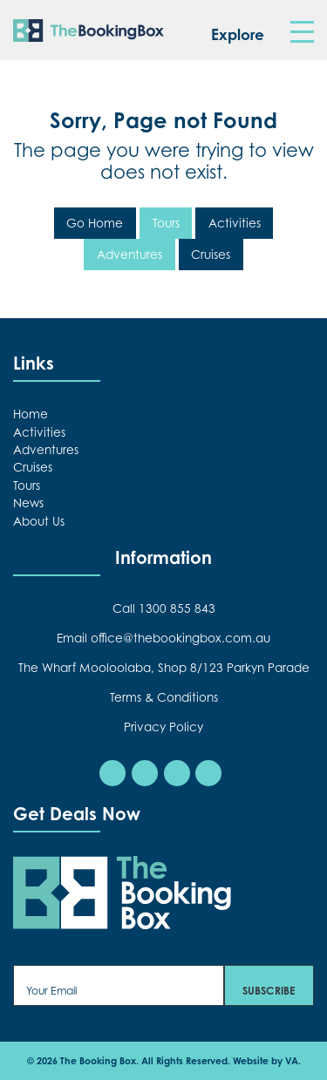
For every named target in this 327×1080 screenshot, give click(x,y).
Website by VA (265, 1061)
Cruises (210, 255)
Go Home (94, 223)
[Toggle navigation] (302, 32)
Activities (234, 223)
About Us (39, 521)
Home (30, 414)
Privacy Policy (163, 727)
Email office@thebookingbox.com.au (163, 638)
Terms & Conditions (164, 697)
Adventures (129, 255)
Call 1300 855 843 (163, 608)
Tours (166, 223)
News (28, 503)
